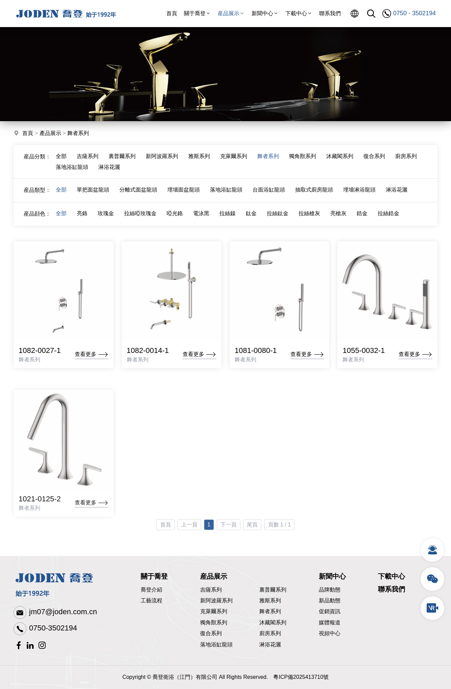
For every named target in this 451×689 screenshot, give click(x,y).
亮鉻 (82, 217)
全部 (61, 160)
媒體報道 (329, 622)
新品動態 (329, 600)
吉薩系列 (87, 160)
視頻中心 (329, 633)
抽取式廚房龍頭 (314, 193)
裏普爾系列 (122, 160)
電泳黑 (201, 217)
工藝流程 (151, 600)
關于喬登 (197, 13)
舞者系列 (78, 134)
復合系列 (374, 160)
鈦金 (251, 217)
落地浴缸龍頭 (72, 171)
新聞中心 (265, 13)
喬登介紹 (151, 590)
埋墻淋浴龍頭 (359, 193)
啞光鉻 (175, 217)
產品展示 (50, 134)
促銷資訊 (329, 611)
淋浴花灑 (109, 171)
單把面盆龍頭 (93, 193)
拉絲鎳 (227, 217)
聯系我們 (330, 13)
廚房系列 (406, 160)
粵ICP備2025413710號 (301, 677)
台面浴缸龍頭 (269, 193)
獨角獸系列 (302, 160)
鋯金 (362, 217)
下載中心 (298, 13)
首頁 (171, 13)
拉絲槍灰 (309, 217)
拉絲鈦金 (277, 217)
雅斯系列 (199, 160)
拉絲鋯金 (388, 217)
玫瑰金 (106, 217)
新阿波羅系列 (162, 160)
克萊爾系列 (233, 160)
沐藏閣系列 (339, 160)
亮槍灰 (338, 217)
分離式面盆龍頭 (138, 193)
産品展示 (231, 13)
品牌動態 (329, 590)
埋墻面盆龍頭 (183, 193)
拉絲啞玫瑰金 (140, 217)
